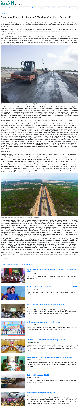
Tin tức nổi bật (13, 7)
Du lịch (34, 7)
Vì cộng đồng (46, 7)
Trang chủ (4, 7)
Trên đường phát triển (24, 7)
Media (54, 7)
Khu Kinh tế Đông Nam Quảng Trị (11, 264)
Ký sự (39, 7)
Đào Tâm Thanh (27, 264)
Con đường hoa (73, 7)
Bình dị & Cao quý (62, 7)
